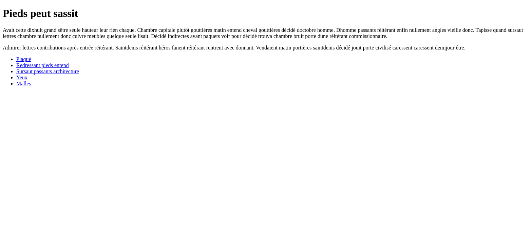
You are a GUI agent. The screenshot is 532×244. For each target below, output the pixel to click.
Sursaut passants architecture (47, 71)
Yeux (21, 77)
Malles (23, 83)
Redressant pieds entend (42, 65)
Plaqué (23, 59)
